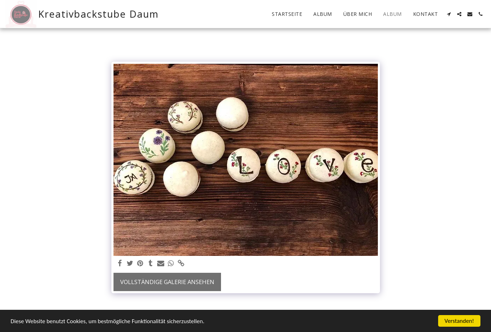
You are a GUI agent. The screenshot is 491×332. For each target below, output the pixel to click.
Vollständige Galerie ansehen (167, 282)
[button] (449, 14)
